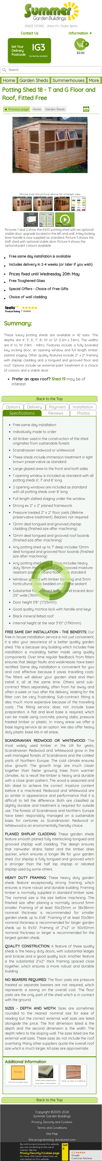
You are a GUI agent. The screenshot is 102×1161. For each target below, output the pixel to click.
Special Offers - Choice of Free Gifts (38, 289)
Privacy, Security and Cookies (52, 1122)
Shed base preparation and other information (45, 1080)
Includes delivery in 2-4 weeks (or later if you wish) (51, 264)
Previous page (17, 109)
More (94, 80)
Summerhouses (69, 80)
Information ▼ (81, 33)
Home (9, 80)
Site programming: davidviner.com (52, 1140)
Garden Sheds (34, 80)
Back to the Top (49, 399)
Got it (65, 1146)
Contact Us (29, 33)
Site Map (52, 1134)
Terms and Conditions (52, 1128)
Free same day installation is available (40, 256)
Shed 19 (58, 378)
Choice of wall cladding (28, 297)
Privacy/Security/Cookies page (39, 1153)
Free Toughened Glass (27, 280)
